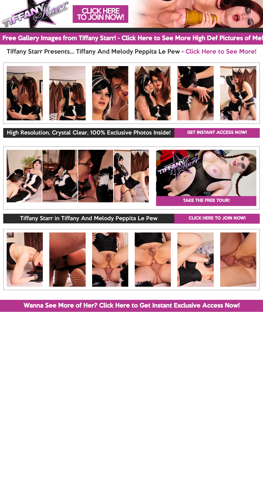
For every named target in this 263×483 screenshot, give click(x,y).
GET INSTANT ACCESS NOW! (217, 133)
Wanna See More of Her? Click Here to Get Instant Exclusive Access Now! (131, 306)
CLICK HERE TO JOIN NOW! (217, 218)
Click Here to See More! (221, 52)
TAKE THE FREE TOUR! (206, 201)
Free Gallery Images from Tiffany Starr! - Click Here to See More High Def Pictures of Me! (132, 38)
